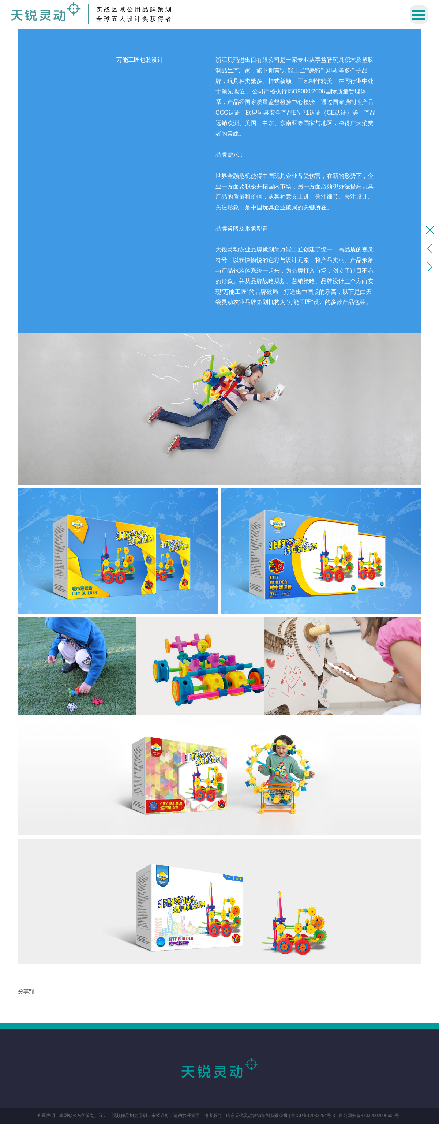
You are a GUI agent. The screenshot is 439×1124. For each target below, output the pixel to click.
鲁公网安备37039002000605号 (369, 1115)
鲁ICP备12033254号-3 (313, 1115)
